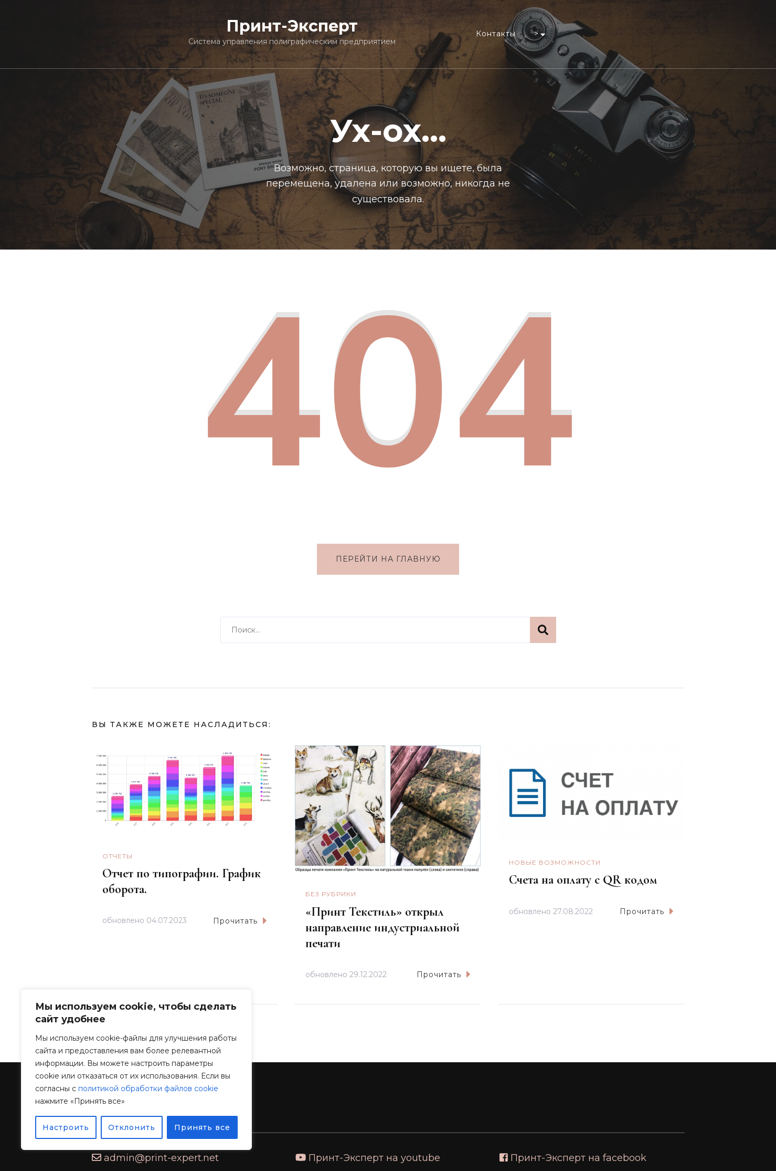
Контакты (496, 33)
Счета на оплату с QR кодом (583, 880)
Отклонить (131, 1127)
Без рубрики (330, 894)
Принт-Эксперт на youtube (374, 1158)
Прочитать (240, 920)
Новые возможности (555, 863)
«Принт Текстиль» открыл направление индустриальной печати (382, 927)
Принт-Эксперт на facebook (578, 1158)
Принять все (202, 1127)
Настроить (65, 1127)
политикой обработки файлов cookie (148, 1088)
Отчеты (117, 856)
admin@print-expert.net (161, 1158)
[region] (136, 1069)
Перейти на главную (388, 559)
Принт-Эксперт (292, 26)
